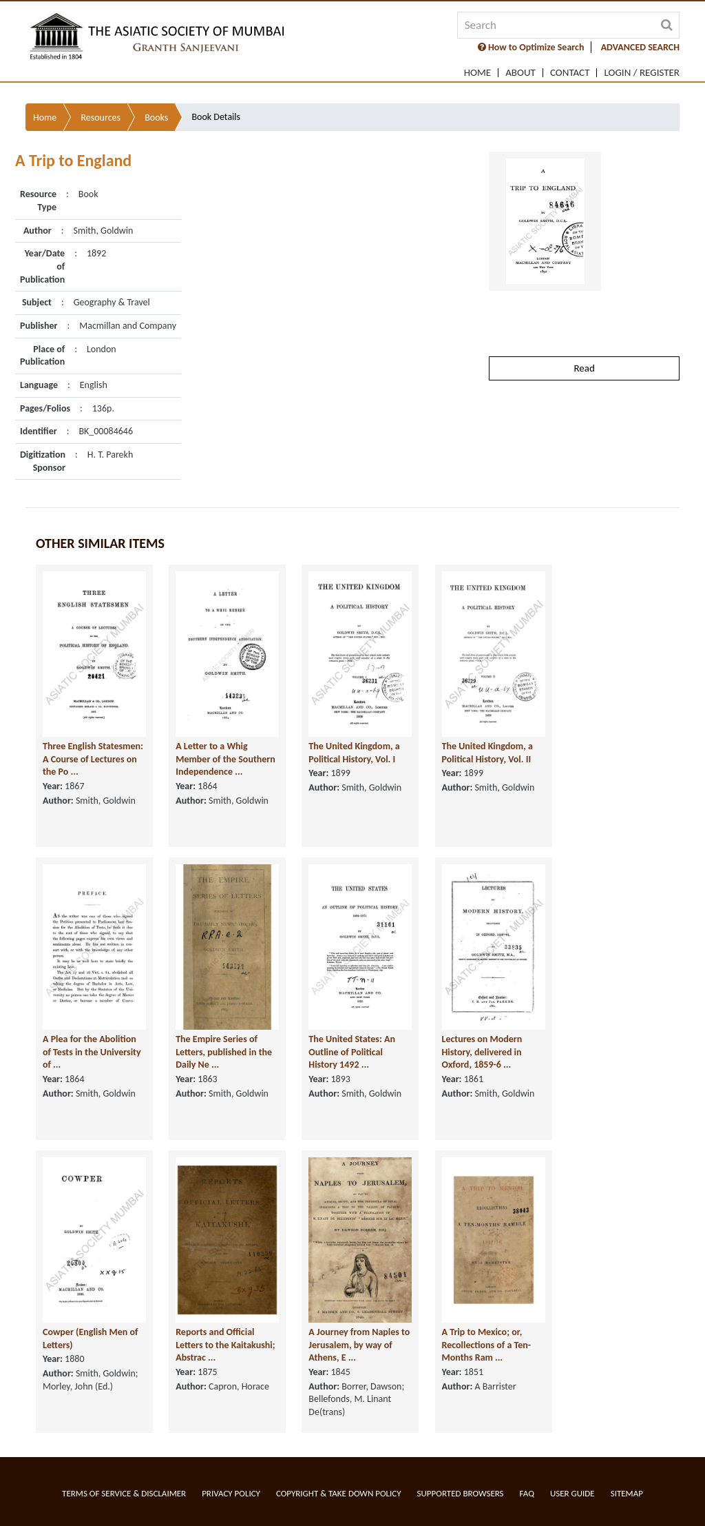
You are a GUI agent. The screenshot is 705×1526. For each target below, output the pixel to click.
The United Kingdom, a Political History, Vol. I (353, 785)
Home (477, 72)
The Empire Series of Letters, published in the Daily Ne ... (224, 1084)
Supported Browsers (460, 1493)
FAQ (527, 1493)
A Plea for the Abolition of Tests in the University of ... (92, 1084)
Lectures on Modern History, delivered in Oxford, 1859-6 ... (482, 1084)
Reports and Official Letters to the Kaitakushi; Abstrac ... (225, 1377)
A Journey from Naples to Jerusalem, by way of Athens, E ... (359, 1377)
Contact (570, 72)
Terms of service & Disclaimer (124, 1493)
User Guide (572, 1493)
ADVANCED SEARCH (640, 47)
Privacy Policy (231, 1493)
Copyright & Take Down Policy (338, 1493)
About (520, 72)
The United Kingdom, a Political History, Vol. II (487, 785)
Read (584, 366)
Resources (100, 115)
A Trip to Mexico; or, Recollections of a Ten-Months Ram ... (487, 1377)
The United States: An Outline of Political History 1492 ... (351, 1084)
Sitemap (627, 1493)
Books (156, 115)
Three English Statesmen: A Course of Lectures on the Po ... (93, 792)
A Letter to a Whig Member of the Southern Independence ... (225, 792)
